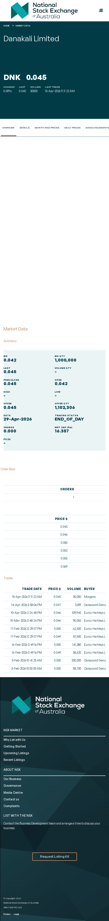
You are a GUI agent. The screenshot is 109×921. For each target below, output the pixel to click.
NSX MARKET (13, 730)
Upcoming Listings (16, 753)
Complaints (11, 806)
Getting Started (14, 746)
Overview (8, 127)
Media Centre (13, 792)
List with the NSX (18, 815)
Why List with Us (14, 739)
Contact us (11, 799)
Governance (12, 785)
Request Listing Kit (54, 856)
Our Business (12, 779)
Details (24, 127)
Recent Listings (14, 759)
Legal (16, 914)
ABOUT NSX (12, 769)
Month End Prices (47, 127)
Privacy (6, 914)
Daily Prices (72, 127)
